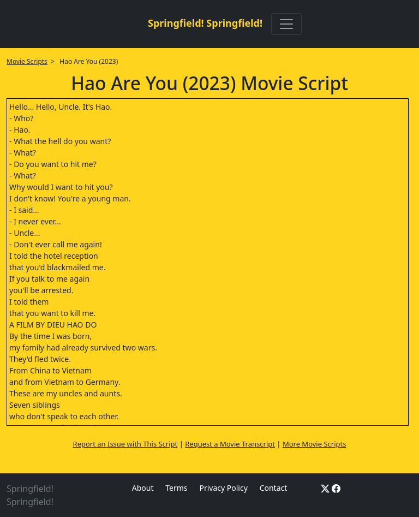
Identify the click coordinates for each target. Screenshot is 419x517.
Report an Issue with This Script (125, 444)
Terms (176, 488)
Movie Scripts (27, 61)
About (143, 488)
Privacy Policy (223, 488)
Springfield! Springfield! (205, 22)
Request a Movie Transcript (230, 444)
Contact (274, 488)
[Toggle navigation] (286, 24)
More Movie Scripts (314, 444)
